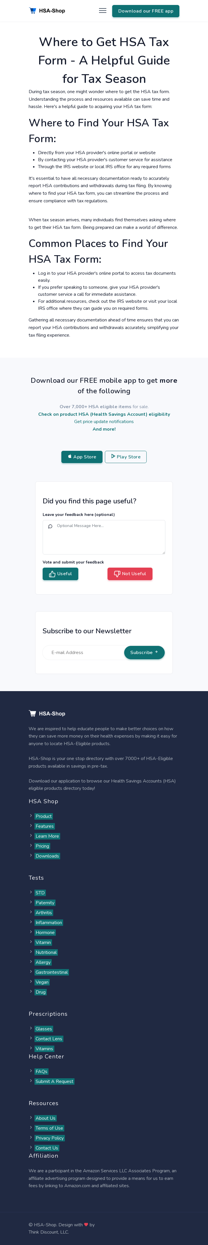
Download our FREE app (146, 11)
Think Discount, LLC (48, 1232)
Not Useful (130, 574)
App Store (81, 457)
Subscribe (144, 652)
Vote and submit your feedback (73, 562)
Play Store (126, 457)
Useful (60, 574)
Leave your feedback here (79, 514)
